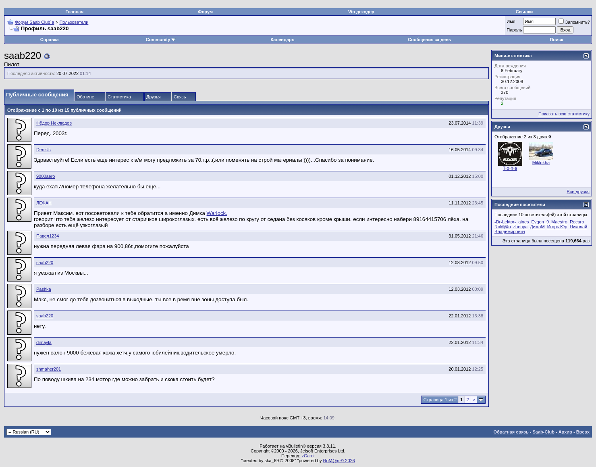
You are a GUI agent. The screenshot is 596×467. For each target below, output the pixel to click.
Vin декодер (361, 11)
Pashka (43, 289)
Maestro (559, 221)
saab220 (44, 262)
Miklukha (541, 162)
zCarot (307, 455)
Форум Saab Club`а (34, 22)
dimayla (44, 342)
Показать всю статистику (564, 113)
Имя (511, 21)
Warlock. (217, 213)
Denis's (43, 149)
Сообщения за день (429, 39)
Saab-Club (543, 431)
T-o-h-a (510, 168)
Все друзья (578, 191)
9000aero (45, 176)
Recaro (577, 221)
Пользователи (74, 22)
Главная (74, 11)
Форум (205, 11)
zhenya (520, 226)
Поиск (556, 39)
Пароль (514, 29)
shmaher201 (48, 369)
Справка (49, 39)
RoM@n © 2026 (339, 460)
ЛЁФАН (44, 202)
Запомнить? (574, 22)
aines (523, 221)
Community (161, 39)
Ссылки (524, 11)
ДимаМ (537, 226)
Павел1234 (47, 236)
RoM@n (502, 226)
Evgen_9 (540, 221)
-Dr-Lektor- (505, 221)
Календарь (282, 39)
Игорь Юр (557, 226)
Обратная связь (511, 431)
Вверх (583, 431)
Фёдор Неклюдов (54, 123)
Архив (565, 431)
